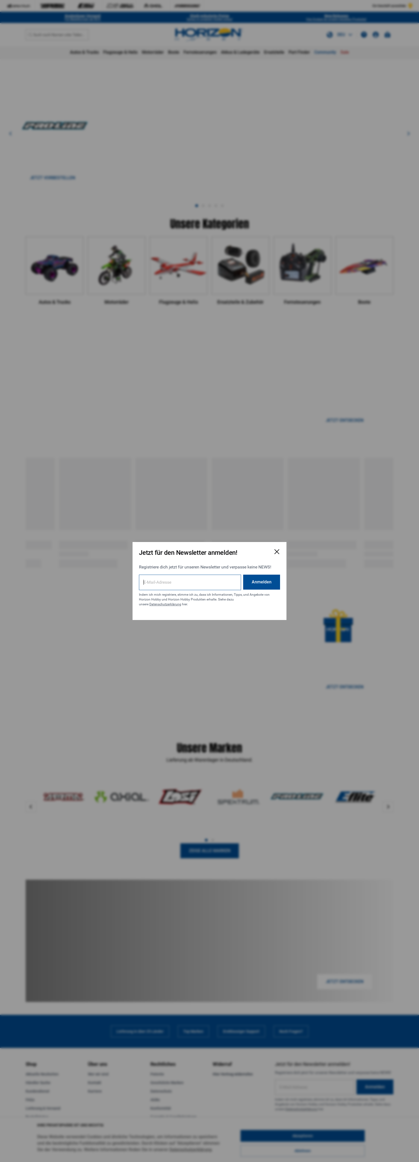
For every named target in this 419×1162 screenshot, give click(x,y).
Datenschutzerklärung (165, 604)
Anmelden (261, 581)
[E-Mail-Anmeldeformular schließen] (277, 551)
